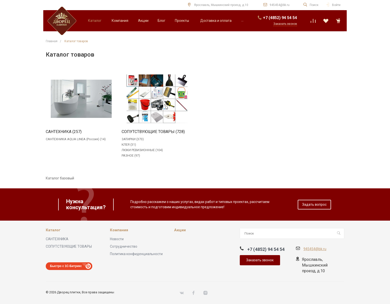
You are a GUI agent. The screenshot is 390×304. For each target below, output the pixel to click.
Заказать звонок (260, 260)
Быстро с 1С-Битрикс (66, 266)
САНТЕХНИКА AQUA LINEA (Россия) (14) (76, 139)
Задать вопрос (314, 204)
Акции (180, 230)
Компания (119, 230)
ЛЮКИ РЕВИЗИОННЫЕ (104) (142, 150)
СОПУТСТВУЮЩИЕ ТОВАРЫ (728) (153, 132)
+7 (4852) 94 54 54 (280, 17)
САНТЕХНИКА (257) (64, 132)
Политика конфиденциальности (136, 254)
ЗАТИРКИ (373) (133, 139)
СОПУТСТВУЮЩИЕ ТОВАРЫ (69, 246)
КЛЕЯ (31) (129, 144)
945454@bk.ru (280, 5)
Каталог (53, 230)
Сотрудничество (123, 246)
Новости (117, 239)
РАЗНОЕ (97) (131, 155)
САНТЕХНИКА (57, 239)
